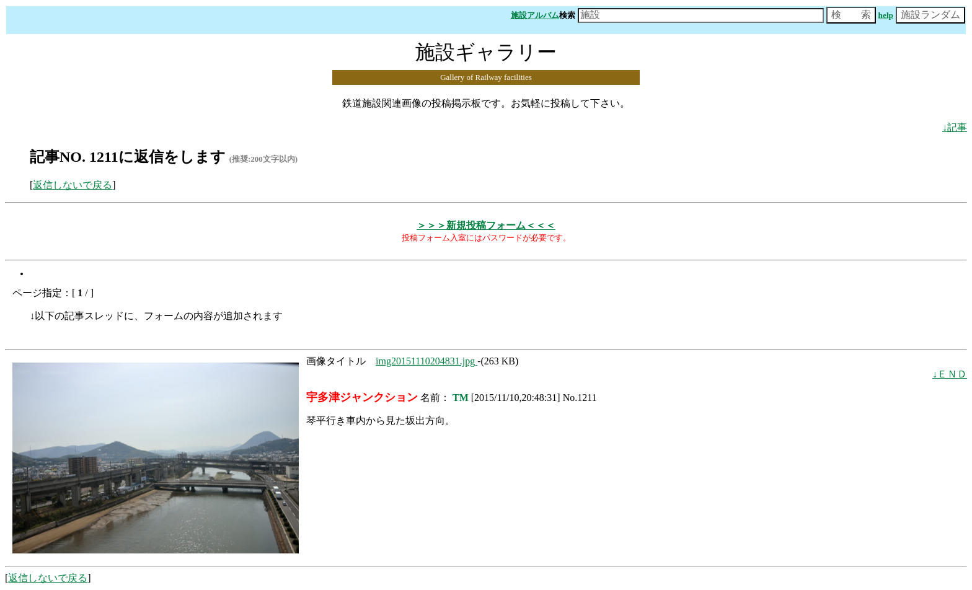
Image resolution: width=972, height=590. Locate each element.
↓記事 (954, 127)
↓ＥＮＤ (949, 374)
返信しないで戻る (72, 185)
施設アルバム (535, 15)
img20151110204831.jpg (426, 361)
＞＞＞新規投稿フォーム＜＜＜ (486, 225)
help (885, 15)
